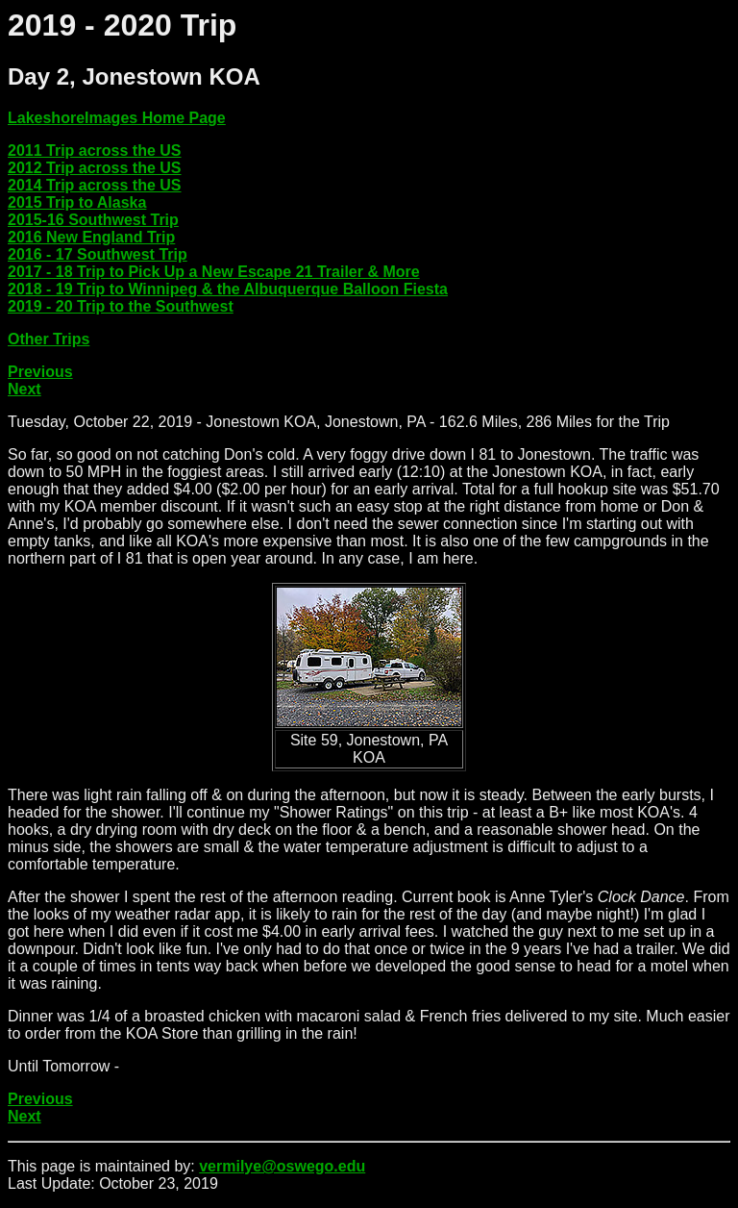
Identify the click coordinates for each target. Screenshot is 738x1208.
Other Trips (48, 339)
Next (24, 389)
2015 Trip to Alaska (77, 202)
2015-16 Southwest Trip (93, 220)
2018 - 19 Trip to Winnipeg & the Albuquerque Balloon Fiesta (228, 289)
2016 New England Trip (91, 237)
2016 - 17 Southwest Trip (97, 254)
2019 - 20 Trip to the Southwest (121, 306)
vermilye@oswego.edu (282, 1166)
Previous (40, 372)
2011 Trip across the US (95, 150)
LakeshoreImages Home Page (117, 118)
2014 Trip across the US (95, 185)
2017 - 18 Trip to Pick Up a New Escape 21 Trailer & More (214, 272)
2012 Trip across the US (95, 168)
